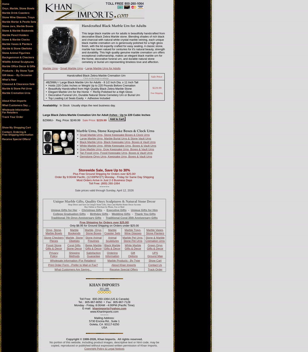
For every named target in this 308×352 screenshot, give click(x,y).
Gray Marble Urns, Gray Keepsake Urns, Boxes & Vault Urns (117, 149)
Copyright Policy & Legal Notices (104, 348)
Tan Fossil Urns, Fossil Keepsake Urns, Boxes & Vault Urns (116, 152)
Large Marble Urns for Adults (103, 68)
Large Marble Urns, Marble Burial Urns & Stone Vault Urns (115, 138)
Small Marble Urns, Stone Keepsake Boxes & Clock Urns (115, 134)
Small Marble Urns (71, 68)
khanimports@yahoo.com (109, 308)
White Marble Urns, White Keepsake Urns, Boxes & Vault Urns (118, 145)
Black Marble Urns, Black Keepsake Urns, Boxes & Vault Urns (118, 142)
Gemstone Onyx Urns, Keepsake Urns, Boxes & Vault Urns (116, 156)
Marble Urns (50, 68)
